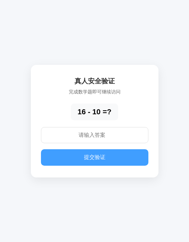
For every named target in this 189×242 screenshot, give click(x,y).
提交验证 (94, 157)
